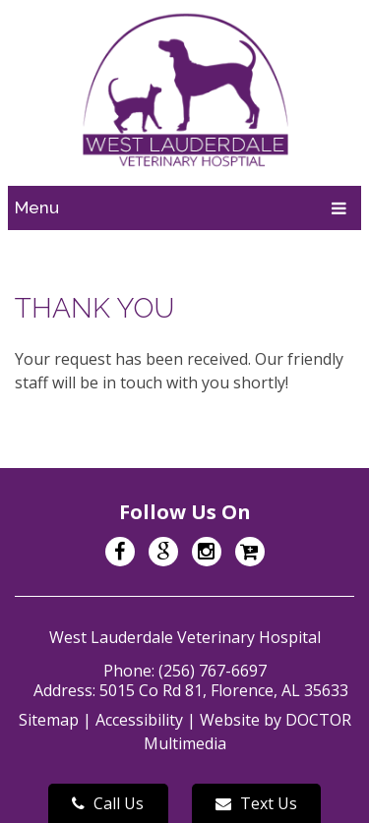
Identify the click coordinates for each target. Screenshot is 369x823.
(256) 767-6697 (212, 670)
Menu (37, 207)
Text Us (256, 803)
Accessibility (139, 720)
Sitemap (49, 720)
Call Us (108, 803)
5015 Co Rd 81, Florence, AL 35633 (223, 690)
